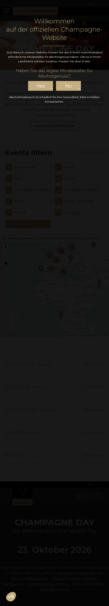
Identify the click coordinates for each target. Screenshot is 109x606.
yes (41, 86)
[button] (11, 597)
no (68, 86)
